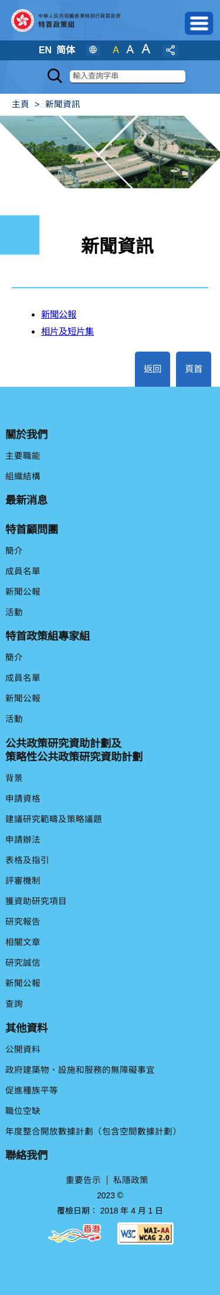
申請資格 (22, 798)
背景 (14, 778)
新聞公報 (58, 314)
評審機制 (22, 880)
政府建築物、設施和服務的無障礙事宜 (80, 1070)
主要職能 (22, 456)
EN (45, 50)
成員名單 (22, 571)
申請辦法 (22, 839)
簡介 (14, 551)
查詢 (14, 1003)
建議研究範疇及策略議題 (53, 819)
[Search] (55, 76)
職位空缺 (22, 1111)
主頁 (20, 104)
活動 (14, 612)
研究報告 (22, 921)
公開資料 (22, 1049)
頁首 (193, 369)
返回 (152, 369)
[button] (199, 23)
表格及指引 (27, 860)
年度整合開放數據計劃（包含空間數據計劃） (93, 1131)
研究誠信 (22, 962)
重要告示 (83, 1180)
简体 (65, 50)
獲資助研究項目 (36, 901)
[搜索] (127, 76)
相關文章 (22, 942)
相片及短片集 (67, 331)
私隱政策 (130, 1180)
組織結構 (22, 476)
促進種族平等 (31, 1090)
